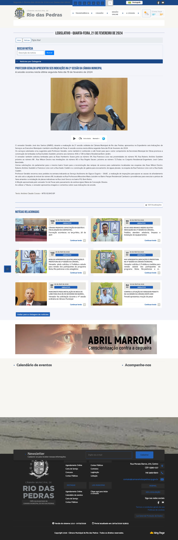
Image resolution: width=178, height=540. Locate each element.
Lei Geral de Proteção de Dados (149, 516)
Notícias (27, 40)
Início (19, 40)
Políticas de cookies (156, 510)
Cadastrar (144, 455)
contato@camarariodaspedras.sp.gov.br (140, 479)
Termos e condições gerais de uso (150, 507)
